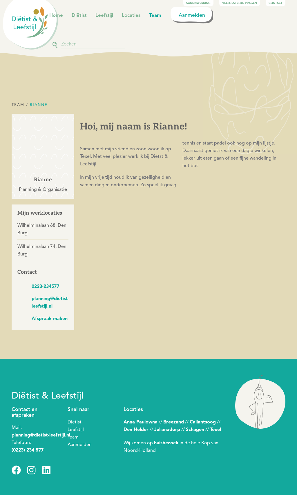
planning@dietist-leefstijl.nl (41, 435)
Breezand (173, 422)
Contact (275, 3)
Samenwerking (198, 3)
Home (56, 15)
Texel (215, 429)
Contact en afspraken (24, 412)
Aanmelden (192, 15)
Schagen (195, 429)
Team (155, 15)
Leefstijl (104, 15)
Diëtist (79, 15)
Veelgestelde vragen (239, 3)
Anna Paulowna (140, 422)
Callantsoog (203, 422)
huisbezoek (166, 443)
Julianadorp (167, 429)
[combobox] (93, 44)
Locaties (131, 15)
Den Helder (136, 429)
